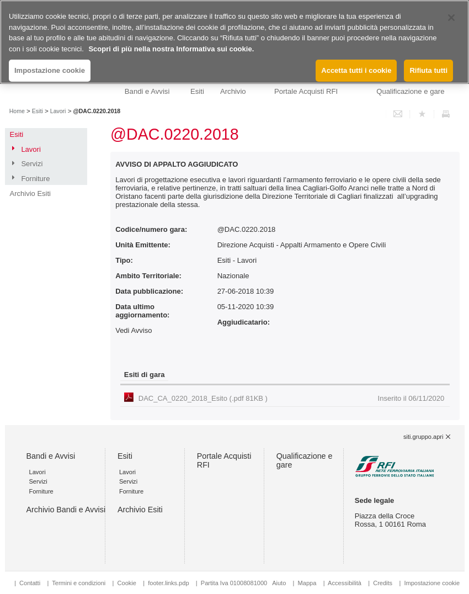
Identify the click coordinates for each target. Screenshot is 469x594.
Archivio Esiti (30, 193)
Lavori (58, 111)
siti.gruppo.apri (423, 436)
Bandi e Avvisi (147, 91)
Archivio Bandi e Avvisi (66, 509)
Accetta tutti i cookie (356, 70)
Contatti (29, 583)
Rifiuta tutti (428, 70)
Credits (382, 583)
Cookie (127, 583)
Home (17, 111)
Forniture (35, 178)
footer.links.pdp (168, 583)
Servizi (31, 164)
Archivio (233, 91)
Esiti (197, 91)
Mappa (307, 583)
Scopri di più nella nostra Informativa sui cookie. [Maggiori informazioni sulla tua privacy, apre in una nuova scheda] (171, 49)
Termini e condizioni (78, 583)
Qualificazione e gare (410, 91)
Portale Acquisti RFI (306, 91)
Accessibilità (345, 583)
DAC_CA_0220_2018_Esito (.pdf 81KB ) (291, 398)
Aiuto (279, 583)
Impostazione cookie (432, 583)
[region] (234, 42)
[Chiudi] (451, 18)
